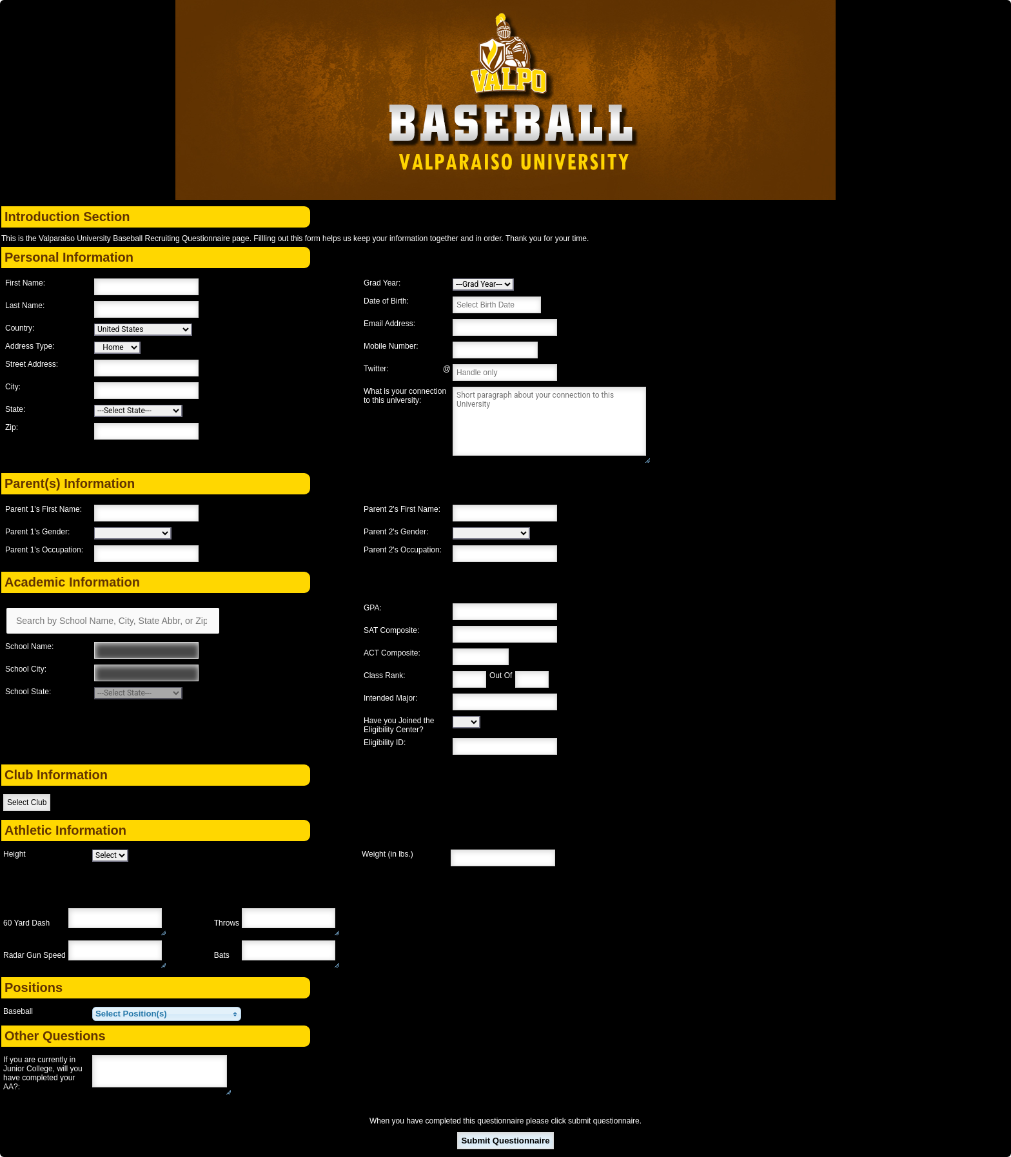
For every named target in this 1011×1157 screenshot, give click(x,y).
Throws (226, 923)
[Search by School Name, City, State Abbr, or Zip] (112, 621)
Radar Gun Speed (34, 955)
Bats (222, 955)
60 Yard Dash (26, 923)
